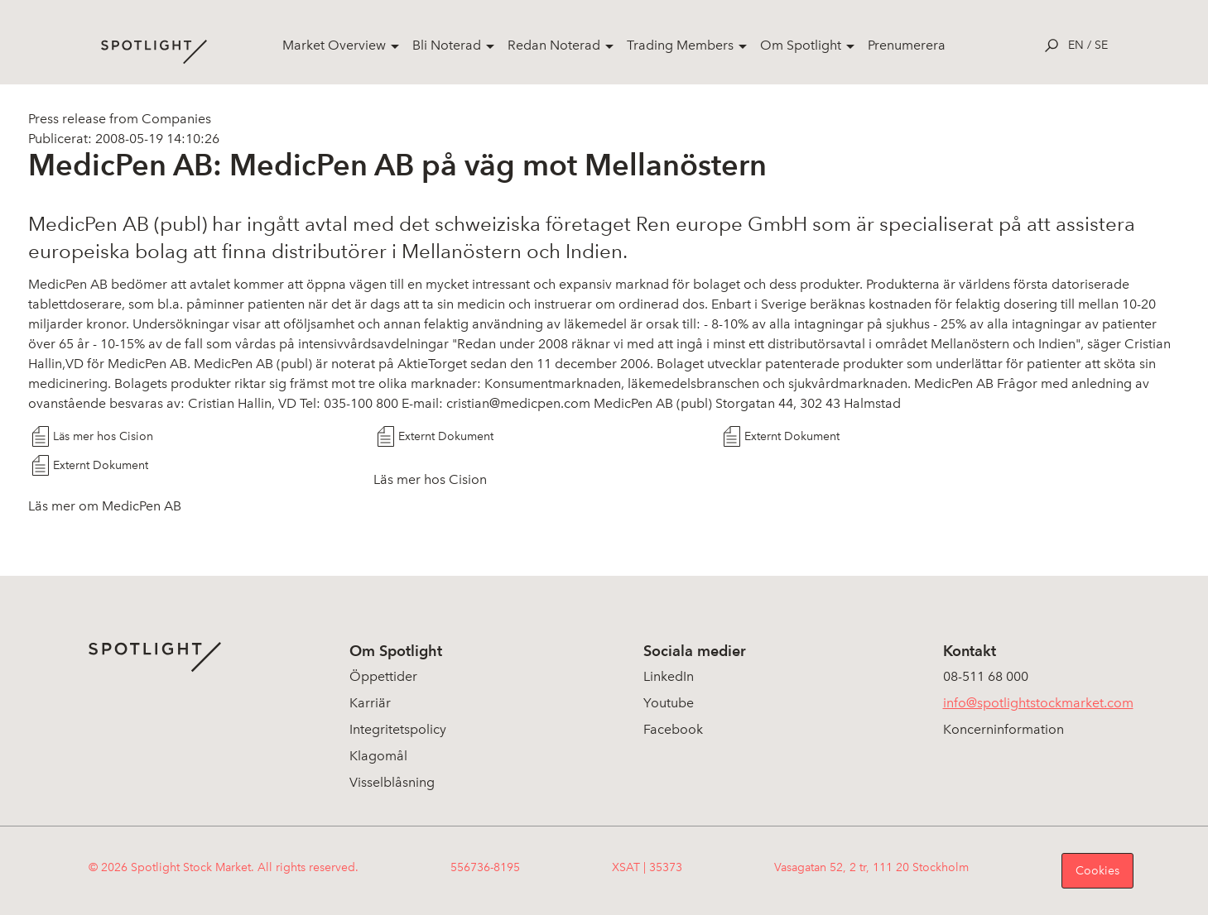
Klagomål (378, 756)
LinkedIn (668, 676)
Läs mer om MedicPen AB (104, 506)
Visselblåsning (392, 782)
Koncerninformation (1003, 729)
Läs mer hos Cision (103, 436)
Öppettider (383, 676)
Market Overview (334, 45)
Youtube (668, 703)
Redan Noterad (554, 45)
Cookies (1097, 871)
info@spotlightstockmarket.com (1038, 703)
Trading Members (680, 45)
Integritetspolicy (397, 729)
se (1101, 45)
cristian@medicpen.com (518, 403)
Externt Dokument (445, 436)
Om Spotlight (800, 45)
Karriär (370, 703)
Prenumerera (907, 45)
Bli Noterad (446, 45)
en (1076, 45)
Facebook (673, 729)
